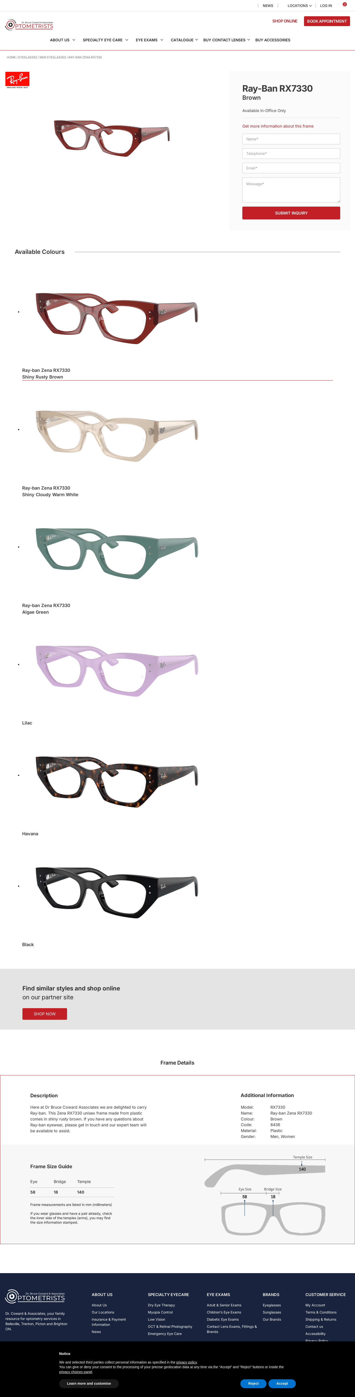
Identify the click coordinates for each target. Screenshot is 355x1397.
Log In (326, 5)
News (268, 5)
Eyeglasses (27, 57)
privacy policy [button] (186, 1362)
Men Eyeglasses (53, 57)
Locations (298, 5)
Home (11, 57)
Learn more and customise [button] (89, 1383)
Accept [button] (282, 1383)
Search (250, 6)
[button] (65, 40)
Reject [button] (253, 1383)
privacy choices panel (75, 1372)
